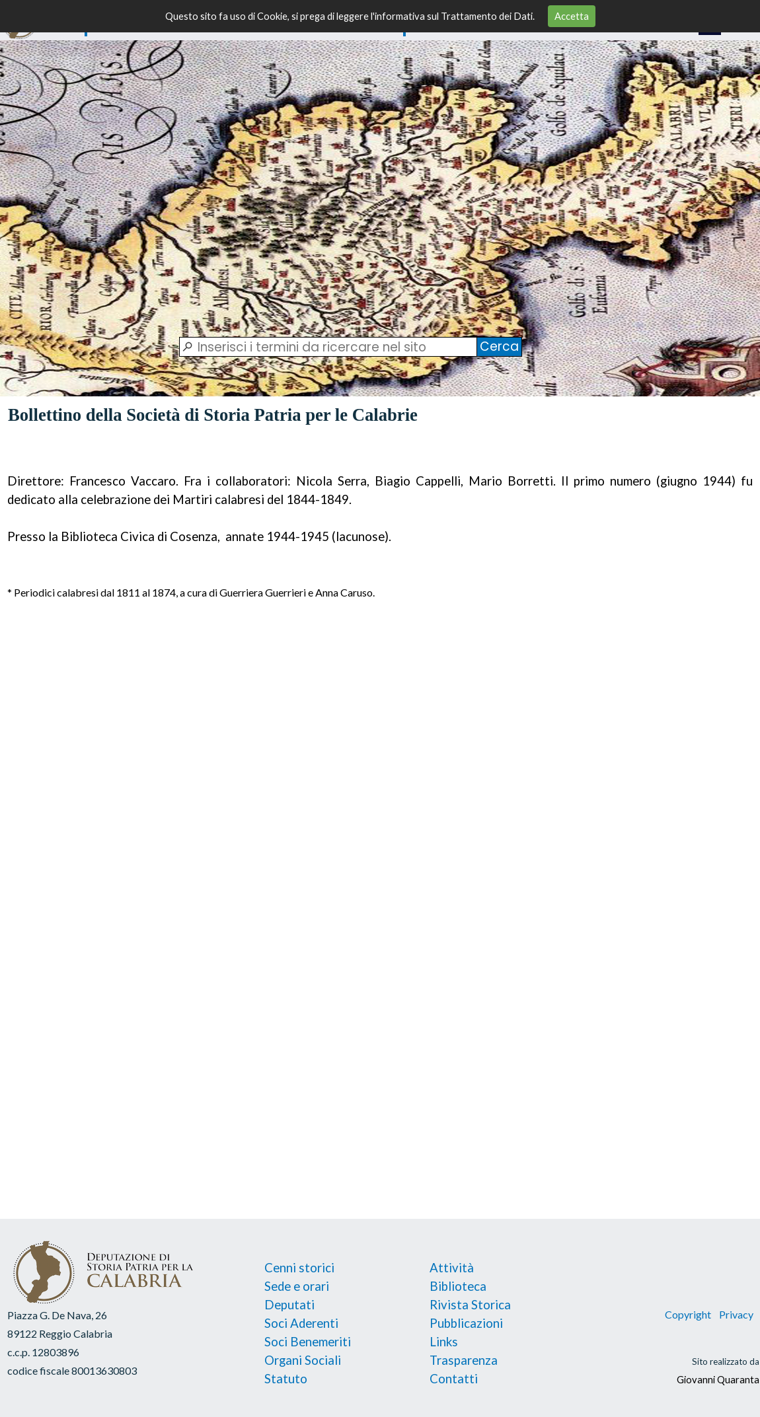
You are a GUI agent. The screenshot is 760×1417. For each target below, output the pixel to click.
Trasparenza (464, 1360)
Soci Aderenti (301, 1323)
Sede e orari (296, 1286)
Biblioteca (458, 1286)
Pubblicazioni (466, 1323)
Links (444, 1341)
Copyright (688, 1314)
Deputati (289, 1304)
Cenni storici (299, 1267)
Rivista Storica (470, 1304)
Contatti (454, 1378)
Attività (452, 1267)
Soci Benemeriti (307, 1341)
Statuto (285, 1378)
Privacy (735, 1314)
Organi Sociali (302, 1360)
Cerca (499, 346)
